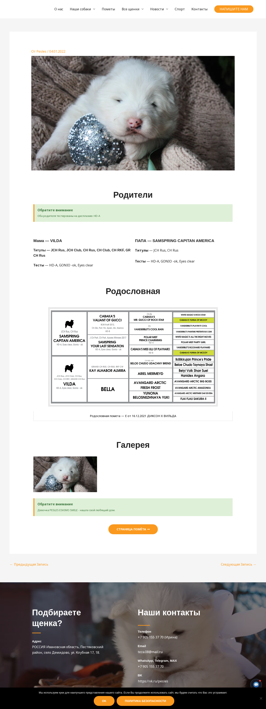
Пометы (108, 9)
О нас (58, 9)
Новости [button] (157, 9)
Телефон (144, 631)
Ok (104, 701)
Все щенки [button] (130, 9)
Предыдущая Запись (29, 564)
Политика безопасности (145, 701)
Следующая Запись (238, 564)
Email (142, 646)
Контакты (199, 9)
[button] (233, 9)
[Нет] (261, 698)
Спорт (180, 9)
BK (140, 675)
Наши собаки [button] (80, 9)
